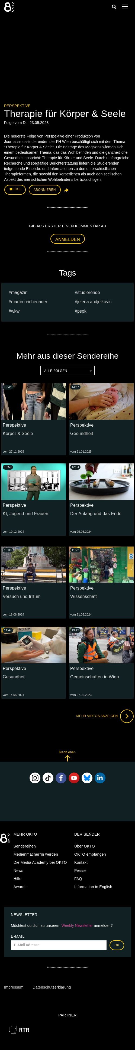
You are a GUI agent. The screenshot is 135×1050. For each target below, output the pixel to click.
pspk (81, 311)
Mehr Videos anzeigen (105, 716)
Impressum (13, 987)
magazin (19, 292)
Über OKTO (84, 846)
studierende (88, 292)
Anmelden (67, 239)
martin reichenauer (29, 301)
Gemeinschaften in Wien (94, 677)
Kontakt (81, 862)
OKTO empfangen (90, 854)
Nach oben (67, 755)
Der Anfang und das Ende (95, 513)
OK (116, 945)
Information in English (93, 887)
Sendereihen (25, 846)
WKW (15, 311)
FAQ (78, 878)
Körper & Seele (18, 433)
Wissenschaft (83, 596)
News (18, 870)
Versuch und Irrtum (22, 596)
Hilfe (17, 878)
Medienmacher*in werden (36, 854)
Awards (20, 887)
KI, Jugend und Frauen (25, 513)
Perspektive (17, 106)
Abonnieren (45, 190)
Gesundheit (81, 433)
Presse (80, 870)
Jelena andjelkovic (94, 301)
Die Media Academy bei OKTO (40, 862)
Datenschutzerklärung (52, 987)
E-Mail (18, 936)
